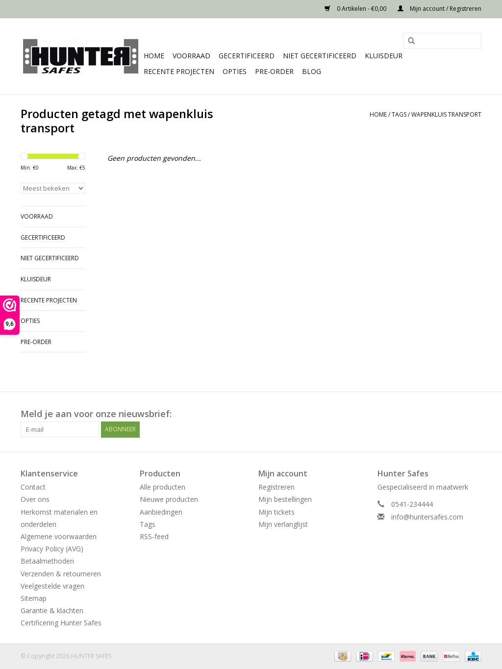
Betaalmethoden (47, 561)
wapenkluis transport (446, 114)
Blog (311, 71)
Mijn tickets (276, 512)
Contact (33, 487)
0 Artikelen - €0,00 (356, 8)
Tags (399, 114)
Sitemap (34, 598)
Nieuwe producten (169, 499)
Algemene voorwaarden (59, 536)
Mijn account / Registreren (439, 8)
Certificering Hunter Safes (61, 622)
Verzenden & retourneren (61, 573)
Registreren (276, 487)
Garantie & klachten (52, 610)
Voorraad (191, 55)
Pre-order (274, 71)
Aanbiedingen (161, 512)
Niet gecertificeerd (319, 55)
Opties (235, 71)
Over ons (35, 499)
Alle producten (162, 487)
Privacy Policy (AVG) (52, 548)
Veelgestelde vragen (52, 586)
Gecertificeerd (247, 55)
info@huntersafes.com (427, 516)
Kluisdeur (383, 55)
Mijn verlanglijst (283, 524)
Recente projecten (179, 71)
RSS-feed (154, 536)
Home (154, 55)
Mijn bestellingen (285, 499)
